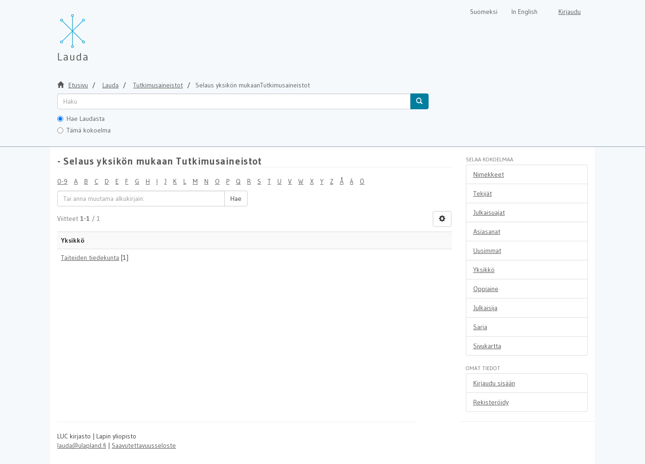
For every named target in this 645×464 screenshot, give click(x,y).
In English (524, 11)
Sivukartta (487, 346)
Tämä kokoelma (84, 130)
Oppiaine (485, 289)
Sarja (480, 327)
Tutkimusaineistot (158, 85)
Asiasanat (486, 231)
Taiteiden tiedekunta (90, 257)
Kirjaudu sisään (494, 383)
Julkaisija (485, 308)
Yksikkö (484, 269)
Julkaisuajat (489, 212)
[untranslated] (233, 101)
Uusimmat (487, 250)
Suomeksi (483, 11)
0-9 (62, 181)
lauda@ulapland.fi (81, 445)
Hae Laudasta (81, 118)
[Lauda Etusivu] (92, 32)
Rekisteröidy (491, 402)
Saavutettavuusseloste (144, 445)
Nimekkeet (488, 174)
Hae (236, 198)
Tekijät (482, 193)
